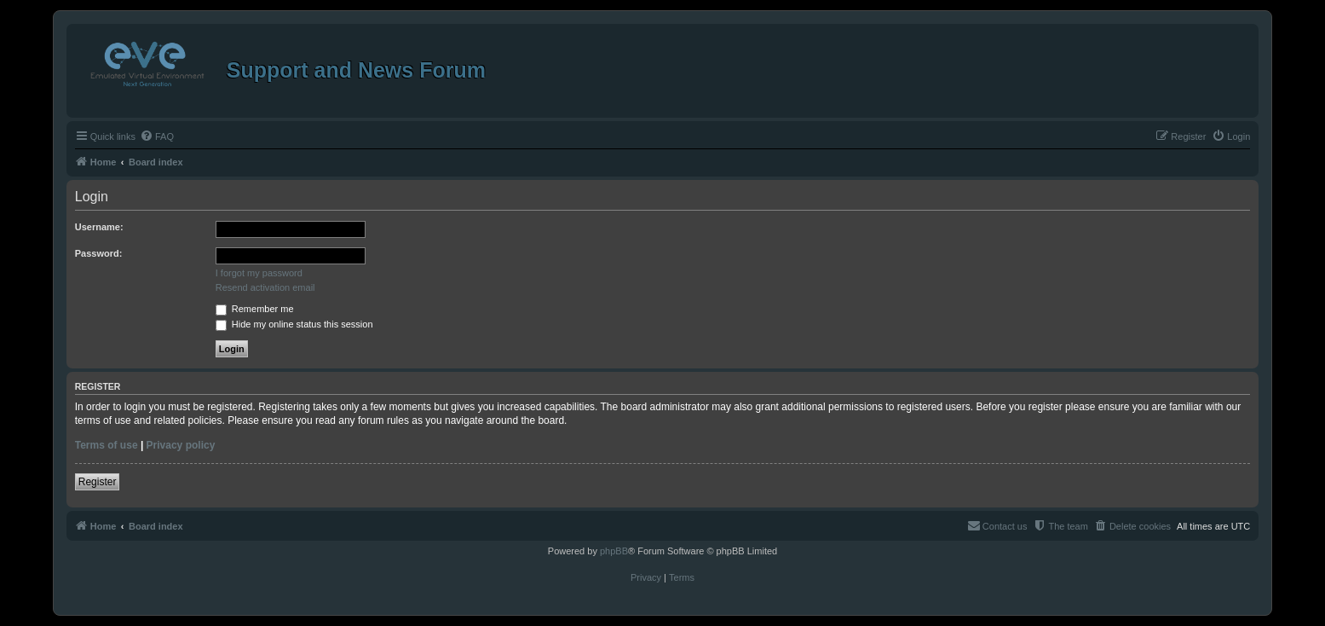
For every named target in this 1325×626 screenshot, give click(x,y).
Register (97, 482)
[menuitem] (157, 136)
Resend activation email (265, 287)
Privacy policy (181, 445)
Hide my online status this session (294, 324)
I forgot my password (259, 273)
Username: (99, 227)
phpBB (614, 551)
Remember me (255, 309)
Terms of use (106, 445)
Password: (99, 253)
